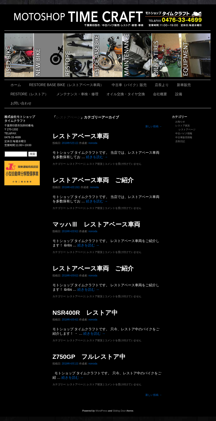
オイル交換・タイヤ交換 (166, 55)
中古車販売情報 (183, 137)
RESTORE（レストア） (78, 55)
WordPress (101, 410)
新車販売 (48, 55)
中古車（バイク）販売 (19, 55)
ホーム (15, 85)
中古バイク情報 (183, 133)
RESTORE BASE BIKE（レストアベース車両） (107, 55)
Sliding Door (119, 410)
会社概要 (160, 94)
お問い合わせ (20, 103)
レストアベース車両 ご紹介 (93, 180)
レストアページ (187, 129)
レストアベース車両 (80, 136)
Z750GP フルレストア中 (88, 356)
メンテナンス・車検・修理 (137, 55)
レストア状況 (182, 125)
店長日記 (180, 141)
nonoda (93, 143)
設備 (196, 55)
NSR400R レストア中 (85, 312)
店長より (162, 85)
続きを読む (97, 157)
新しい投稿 (153, 126)
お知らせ (180, 121)
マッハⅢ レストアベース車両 (96, 224)
